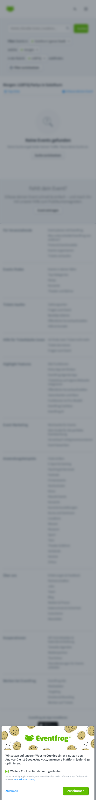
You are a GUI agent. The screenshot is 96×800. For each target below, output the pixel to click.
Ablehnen (11, 791)
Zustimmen (76, 791)
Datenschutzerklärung (24, 779)
